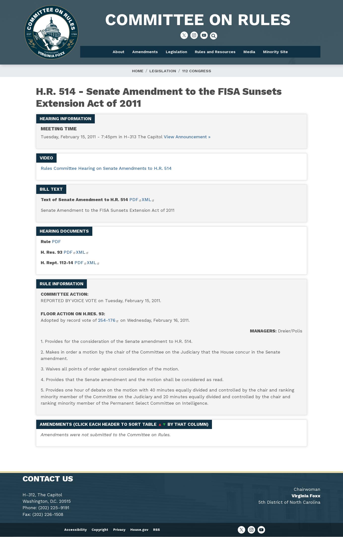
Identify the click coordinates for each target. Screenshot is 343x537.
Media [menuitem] (249, 51)
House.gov (139, 530)
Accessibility (75, 530)
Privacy (119, 530)
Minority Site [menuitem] (275, 51)
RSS (156, 530)
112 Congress (196, 71)
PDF (135, 199)
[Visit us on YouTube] (205, 35)
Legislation (162, 71)
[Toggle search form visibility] (215, 36)
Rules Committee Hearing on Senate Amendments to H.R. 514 (106, 168)
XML (148, 199)
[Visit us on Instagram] (195, 35)
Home (137, 71)
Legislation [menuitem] (176, 51)
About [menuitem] (118, 51)
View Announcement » (187, 136)
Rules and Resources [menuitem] (215, 51)
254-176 (108, 320)
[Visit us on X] (185, 35)
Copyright (100, 530)
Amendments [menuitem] (145, 51)
